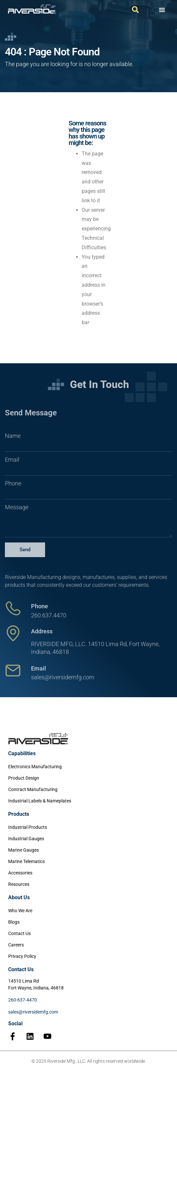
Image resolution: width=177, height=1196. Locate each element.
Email (12, 460)
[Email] (13, 670)
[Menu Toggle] (162, 10)
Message (16, 507)
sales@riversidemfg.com (33, 1012)
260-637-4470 (22, 999)
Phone (13, 483)
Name (13, 436)
